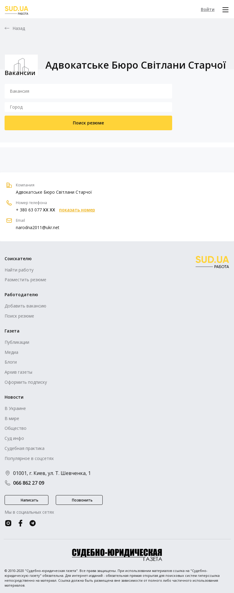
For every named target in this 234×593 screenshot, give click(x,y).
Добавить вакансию (25, 306)
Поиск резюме (88, 123)
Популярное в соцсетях (29, 458)
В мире (12, 418)
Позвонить (82, 500)
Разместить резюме (25, 279)
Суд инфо (14, 438)
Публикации (17, 342)
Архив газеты (18, 372)
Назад (18, 28)
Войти (207, 9)
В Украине (15, 408)
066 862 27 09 (24, 483)
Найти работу (19, 270)
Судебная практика (24, 448)
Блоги (11, 362)
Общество (16, 428)
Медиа (11, 352)
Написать (29, 500)
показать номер (77, 210)
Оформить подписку (26, 382)
